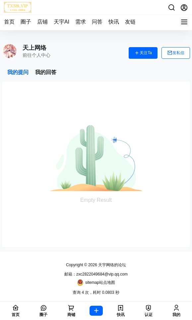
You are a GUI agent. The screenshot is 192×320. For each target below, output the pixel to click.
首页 (9, 22)
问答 (97, 22)
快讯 (113, 22)
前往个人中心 (36, 55)
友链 (130, 22)
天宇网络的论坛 (111, 265)
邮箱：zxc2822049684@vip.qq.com (96, 274)
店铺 (42, 22)
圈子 (26, 22)
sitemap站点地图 (96, 282)
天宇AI (61, 22)
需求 (80, 22)
